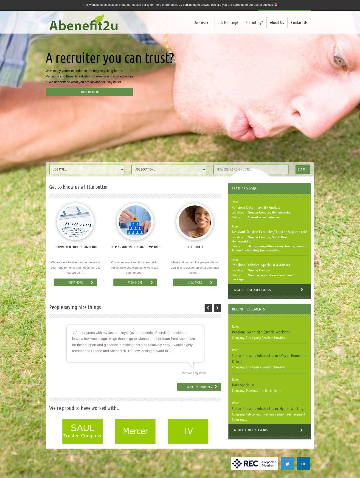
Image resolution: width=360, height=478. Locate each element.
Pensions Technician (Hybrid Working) (261, 332)
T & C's (114, 463)
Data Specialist (243, 384)
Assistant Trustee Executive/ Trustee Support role (269, 231)
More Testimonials (199, 387)
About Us (277, 22)
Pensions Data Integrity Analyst (256, 207)
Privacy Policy (96, 463)
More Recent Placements (251, 430)
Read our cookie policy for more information (148, 4)
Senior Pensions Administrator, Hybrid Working (268, 408)
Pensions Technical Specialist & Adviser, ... (263, 264)
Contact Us (299, 22)
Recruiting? (254, 22)
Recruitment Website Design (65, 472)
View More (75, 282)
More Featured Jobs (252, 290)
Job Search (202, 22)
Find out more (89, 92)
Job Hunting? (228, 22)
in (303, 463)
